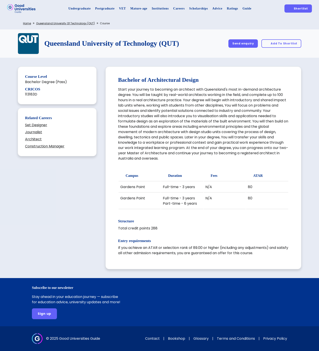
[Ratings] (232, 8)
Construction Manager (44, 146)
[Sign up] (44, 313)
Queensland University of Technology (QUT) (65, 23)
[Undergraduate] (80, 8)
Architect (33, 139)
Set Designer (36, 125)
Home (27, 23)
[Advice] (217, 8)
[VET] (122, 8)
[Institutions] (160, 8)
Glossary (201, 338)
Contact (152, 338)
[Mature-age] (138, 8)
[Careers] (179, 8)
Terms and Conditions (236, 338)
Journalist (33, 132)
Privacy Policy (275, 338)
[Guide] (247, 8)
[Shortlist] (298, 8)
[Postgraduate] (105, 8)
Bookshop (176, 338)
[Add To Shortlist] (281, 43)
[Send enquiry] (243, 43)
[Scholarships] (198, 8)
